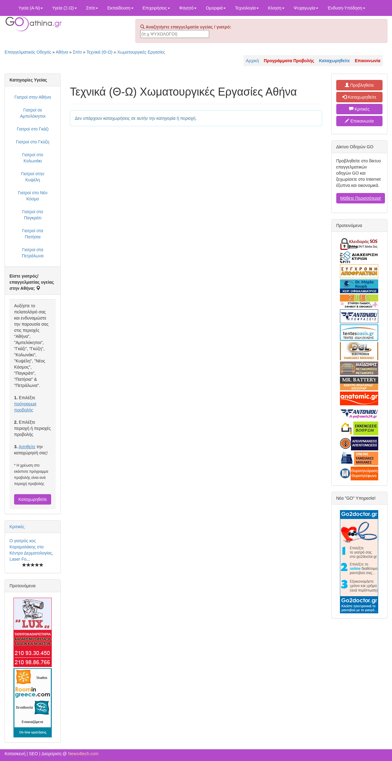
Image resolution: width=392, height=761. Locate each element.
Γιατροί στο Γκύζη (32, 141)
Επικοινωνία (359, 121)
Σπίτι (92, 8)
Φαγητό (188, 8)
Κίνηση (276, 8)
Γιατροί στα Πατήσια (32, 233)
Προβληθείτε (359, 85)
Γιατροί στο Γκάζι (33, 129)
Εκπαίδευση (120, 8)
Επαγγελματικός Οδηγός (28, 52)
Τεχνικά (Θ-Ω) (99, 52)
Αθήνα (62, 52)
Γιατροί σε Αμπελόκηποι (32, 113)
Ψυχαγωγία (306, 8)
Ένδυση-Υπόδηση (346, 8)
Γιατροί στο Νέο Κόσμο (32, 195)
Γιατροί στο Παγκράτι (32, 214)
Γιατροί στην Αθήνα (32, 97)
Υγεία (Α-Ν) (30, 8)
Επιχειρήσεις (156, 8)
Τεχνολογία (247, 8)
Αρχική (252, 60)
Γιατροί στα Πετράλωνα (32, 252)
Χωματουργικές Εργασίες (141, 52)
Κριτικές (16, 526)
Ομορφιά (216, 8)
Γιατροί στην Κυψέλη (32, 176)
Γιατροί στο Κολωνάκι (32, 157)
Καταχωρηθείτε (32, 499)
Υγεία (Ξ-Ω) (64, 8)
